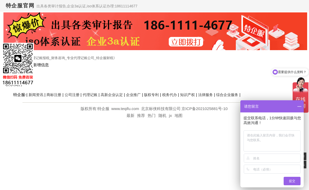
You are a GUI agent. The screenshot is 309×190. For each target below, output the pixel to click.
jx (170, 115)
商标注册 (53, 95)
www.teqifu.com (125, 108)
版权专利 (151, 95)
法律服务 (205, 95)
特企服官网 (20, 5)
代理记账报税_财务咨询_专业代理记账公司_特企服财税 (71, 58)
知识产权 (187, 95)
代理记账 (90, 95)
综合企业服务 (227, 95)
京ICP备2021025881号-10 (204, 108)
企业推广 (133, 95)
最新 (130, 115)
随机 (162, 115)
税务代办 (169, 95)
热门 (152, 115)
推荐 (141, 115)
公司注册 (72, 95)
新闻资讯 (36, 95)
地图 (178, 115)
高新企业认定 (112, 95)
